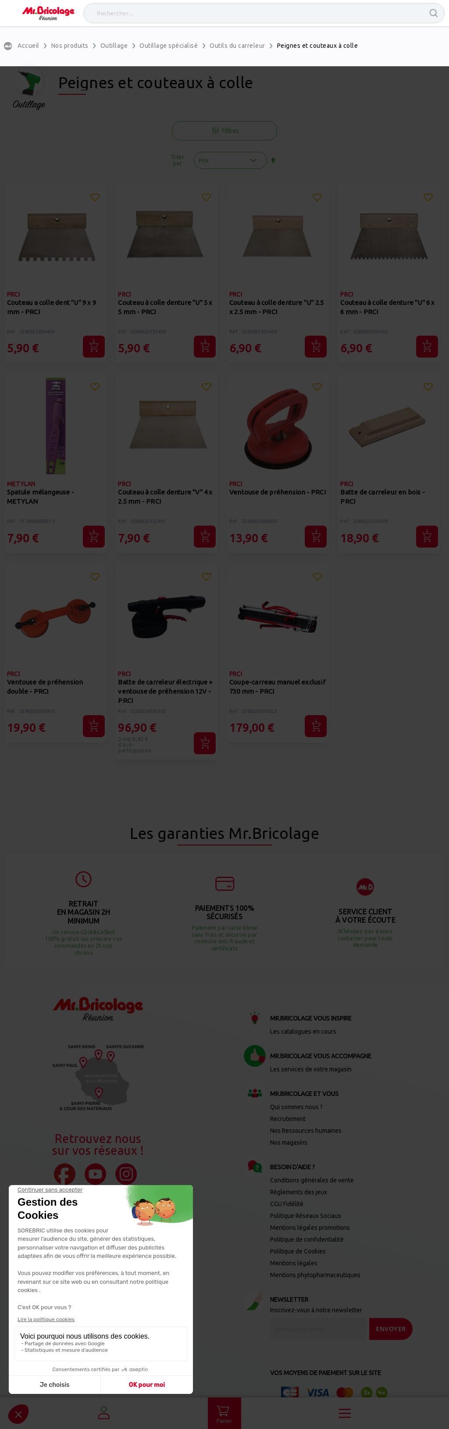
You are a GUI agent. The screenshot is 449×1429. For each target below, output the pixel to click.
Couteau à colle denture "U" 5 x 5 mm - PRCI (165, 307)
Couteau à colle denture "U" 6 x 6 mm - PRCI (387, 307)
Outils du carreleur (237, 45)
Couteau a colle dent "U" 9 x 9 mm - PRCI (51, 307)
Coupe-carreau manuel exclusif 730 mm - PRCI (277, 686)
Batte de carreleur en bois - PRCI (382, 496)
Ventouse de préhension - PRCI (277, 492)
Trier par (178, 160)
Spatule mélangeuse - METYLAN (40, 496)
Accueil (28, 45)
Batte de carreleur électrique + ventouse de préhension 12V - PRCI (165, 691)
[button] (95, 199)
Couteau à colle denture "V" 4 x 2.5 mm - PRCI (165, 496)
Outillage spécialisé (168, 45)
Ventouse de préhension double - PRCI (45, 686)
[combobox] (264, 13)
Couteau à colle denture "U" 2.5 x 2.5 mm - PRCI (276, 307)
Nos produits (70, 45)
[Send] (391, 1329)
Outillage (114, 45)
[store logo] (48, 13)
